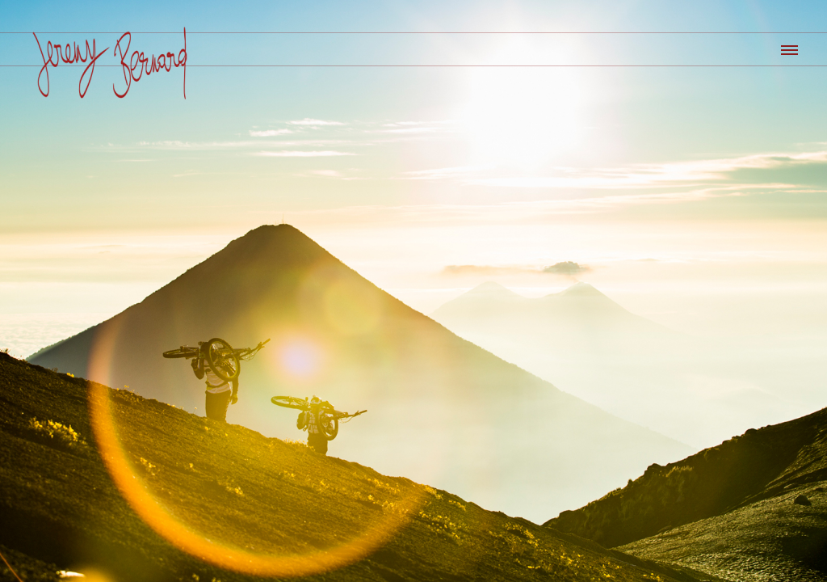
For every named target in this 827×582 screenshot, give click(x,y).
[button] (788, 47)
